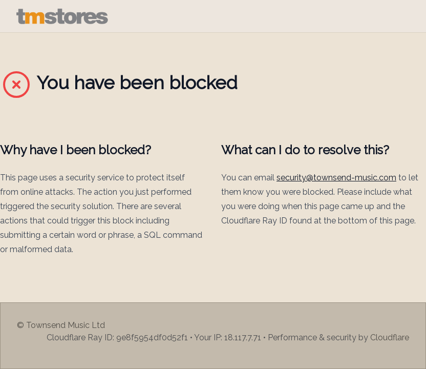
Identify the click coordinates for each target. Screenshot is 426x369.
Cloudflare (389, 337)
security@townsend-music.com (336, 177)
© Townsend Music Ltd (61, 325)
